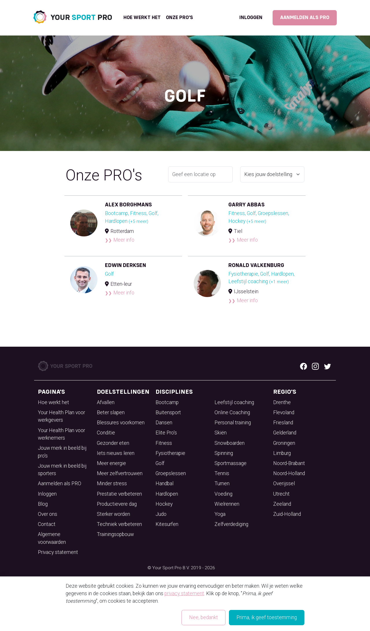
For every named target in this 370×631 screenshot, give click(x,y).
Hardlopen (167, 494)
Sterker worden (113, 514)
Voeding (223, 494)
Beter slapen (111, 412)
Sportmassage (230, 463)
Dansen (164, 422)
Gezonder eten (113, 443)
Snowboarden (229, 443)
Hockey (164, 504)
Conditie (106, 433)
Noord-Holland (289, 473)
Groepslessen (171, 473)
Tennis (221, 473)
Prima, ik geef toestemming (266, 617)
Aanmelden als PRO (304, 17)
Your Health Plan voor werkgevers (61, 416)
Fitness (164, 443)
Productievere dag (117, 504)
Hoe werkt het (142, 17)
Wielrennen (226, 504)
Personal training (232, 422)
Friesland (283, 422)
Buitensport (168, 412)
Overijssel (284, 483)
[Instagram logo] (315, 366)
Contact (47, 524)
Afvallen (105, 402)
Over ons (47, 514)
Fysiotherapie (170, 453)
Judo (161, 514)
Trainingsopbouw (115, 534)
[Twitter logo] (327, 366)
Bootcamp (167, 402)
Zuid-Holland (287, 514)
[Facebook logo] (303, 366)
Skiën (220, 433)
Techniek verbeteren (119, 524)
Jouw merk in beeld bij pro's (62, 451)
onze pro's (179, 17)
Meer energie (111, 463)
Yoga (219, 514)
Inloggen (250, 17)
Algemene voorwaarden (52, 538)
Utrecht (281, 494)
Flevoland (283, 412)
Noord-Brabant (289, 463)
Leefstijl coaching (234, 402)
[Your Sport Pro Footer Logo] (65, 365)
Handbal (164, 483)
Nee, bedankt (203, 617)
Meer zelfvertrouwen (120, 473)
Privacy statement (58, 552)
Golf (160, 463)
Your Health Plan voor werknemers (61, 434)
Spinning (223, 453)
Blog (43, 504)
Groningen (284, 443)
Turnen (222, 483)
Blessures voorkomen (121, 422)
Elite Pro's (166, 433)
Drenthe (282, 402)
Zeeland (282, 504)
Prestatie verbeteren (119, 494)
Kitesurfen (167, 524)
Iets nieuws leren (115, 453)
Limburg (282, 453)
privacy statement (184, 593)
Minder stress (112, 483)
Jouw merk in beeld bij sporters (62, 469)
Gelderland (284, 433)
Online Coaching (232, 412)
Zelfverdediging (231, 524)
